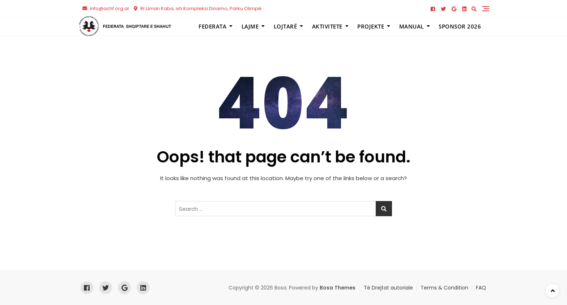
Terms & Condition (444, 287)
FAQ (481, 287)
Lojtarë (285, 26)
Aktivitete (327, 26)
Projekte (370, 26)
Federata (212, 26)
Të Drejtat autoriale (388, 287)
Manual (411, 26)
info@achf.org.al (105, 8)
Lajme (250, 26)
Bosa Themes (337, 287)
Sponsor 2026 (460, 26)
